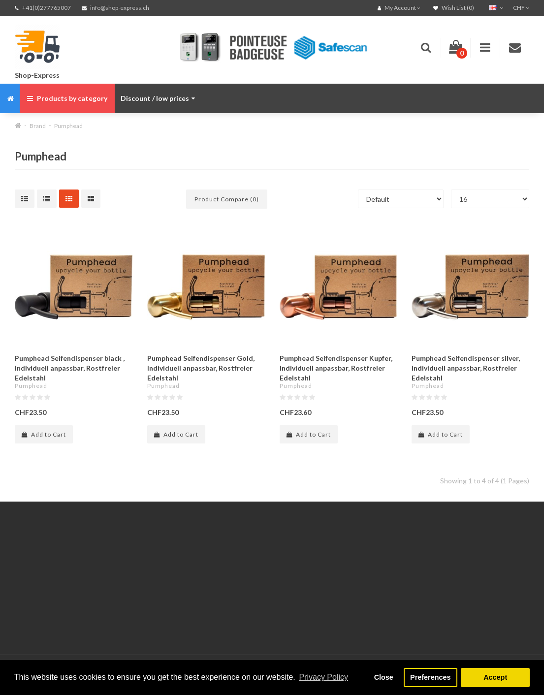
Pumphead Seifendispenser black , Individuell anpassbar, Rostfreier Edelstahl (70, 368)
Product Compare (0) (226, 199)
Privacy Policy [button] (323, 677)
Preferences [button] (430, 677)
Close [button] (383, 677)
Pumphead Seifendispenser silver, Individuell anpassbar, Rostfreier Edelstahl (466, 368)
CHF (521, 7)
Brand (38, 125)
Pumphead (68, 125)
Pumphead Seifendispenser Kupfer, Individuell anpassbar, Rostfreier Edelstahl (336, 368)
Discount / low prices (158, 98)
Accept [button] (495, 677)
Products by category (67, 98)
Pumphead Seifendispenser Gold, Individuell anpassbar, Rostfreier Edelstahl (201, 368)
